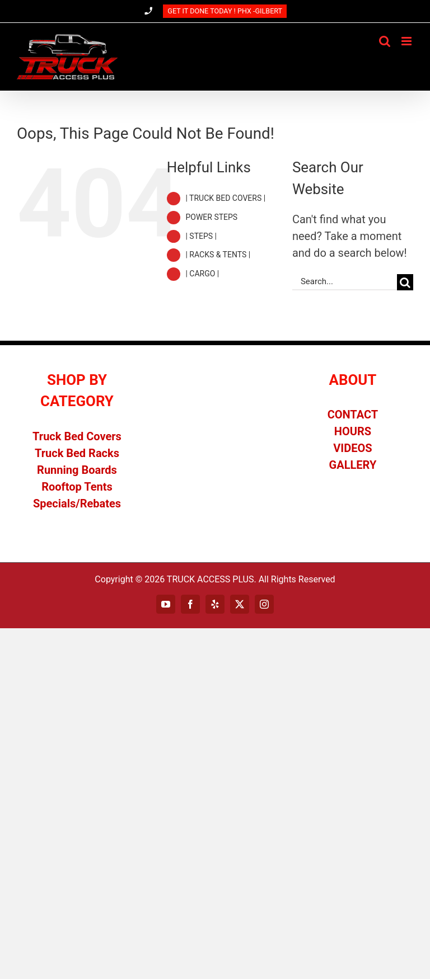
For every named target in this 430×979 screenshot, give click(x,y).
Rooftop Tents (77, 486)
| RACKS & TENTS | (217, 254)
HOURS (352, 431)
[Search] (405, 282)
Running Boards (77, 470)
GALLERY (353, 465)
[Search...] (344, 282)
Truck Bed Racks (77, 453)
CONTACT (353, 414)
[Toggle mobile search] (384, 41)
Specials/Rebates (77, 503)
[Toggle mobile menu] (407, 41)
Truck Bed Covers (76, 436)
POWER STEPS (211, 217)
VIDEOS (352, 448)
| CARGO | (202, 273)
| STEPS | (201, 236)
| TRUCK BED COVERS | (225, 198)
